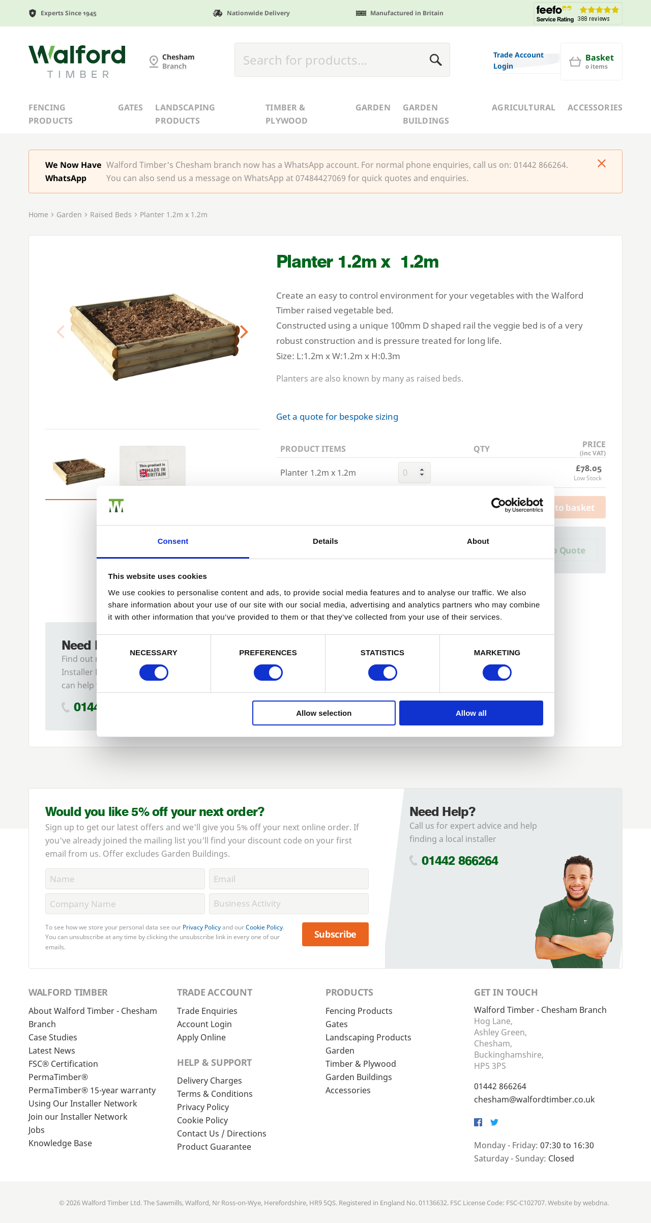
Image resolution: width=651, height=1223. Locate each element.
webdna (595, 1202)
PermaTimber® (58, 1077)
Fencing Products (50, 114)
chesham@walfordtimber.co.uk (534, 1099)
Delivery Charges (209, 1080)
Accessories (595, 107)
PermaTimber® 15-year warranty (92, 1090)
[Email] (289, 878)
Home (38, 214)
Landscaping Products (185, 114)
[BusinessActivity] (289, 903)
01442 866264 (460, 860)
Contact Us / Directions (222, 1133)
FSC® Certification (63, 1063)
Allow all (471, 713)
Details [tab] (325, 541)
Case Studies (52, 1037)
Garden (373, 107)
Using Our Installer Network (82, 1103)
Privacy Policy (202, 927)
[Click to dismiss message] (602, 164)
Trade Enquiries (207, 1010)
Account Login (204, 1024)
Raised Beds (111, 214)
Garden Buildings (426, 114)
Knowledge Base (60, 1143)
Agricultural (523, 107)
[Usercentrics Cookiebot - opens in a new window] (498, 505)
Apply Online (201, 1037)
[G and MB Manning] (76, 61)
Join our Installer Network (78, 1116)
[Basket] (591, 61)
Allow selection (323, 713)
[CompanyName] (125, 903)
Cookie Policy (264, 927)
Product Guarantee (214, 1146)
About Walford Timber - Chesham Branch (92, 1017)
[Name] (125, 878)
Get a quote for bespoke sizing (337, 416)
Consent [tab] (173, 541)
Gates (130, 107)
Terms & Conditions (215, 1093)
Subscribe (335, 934)
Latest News (51, 1050)
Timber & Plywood (286, 114)
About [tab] (478, 541)
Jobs (36, 1129)
